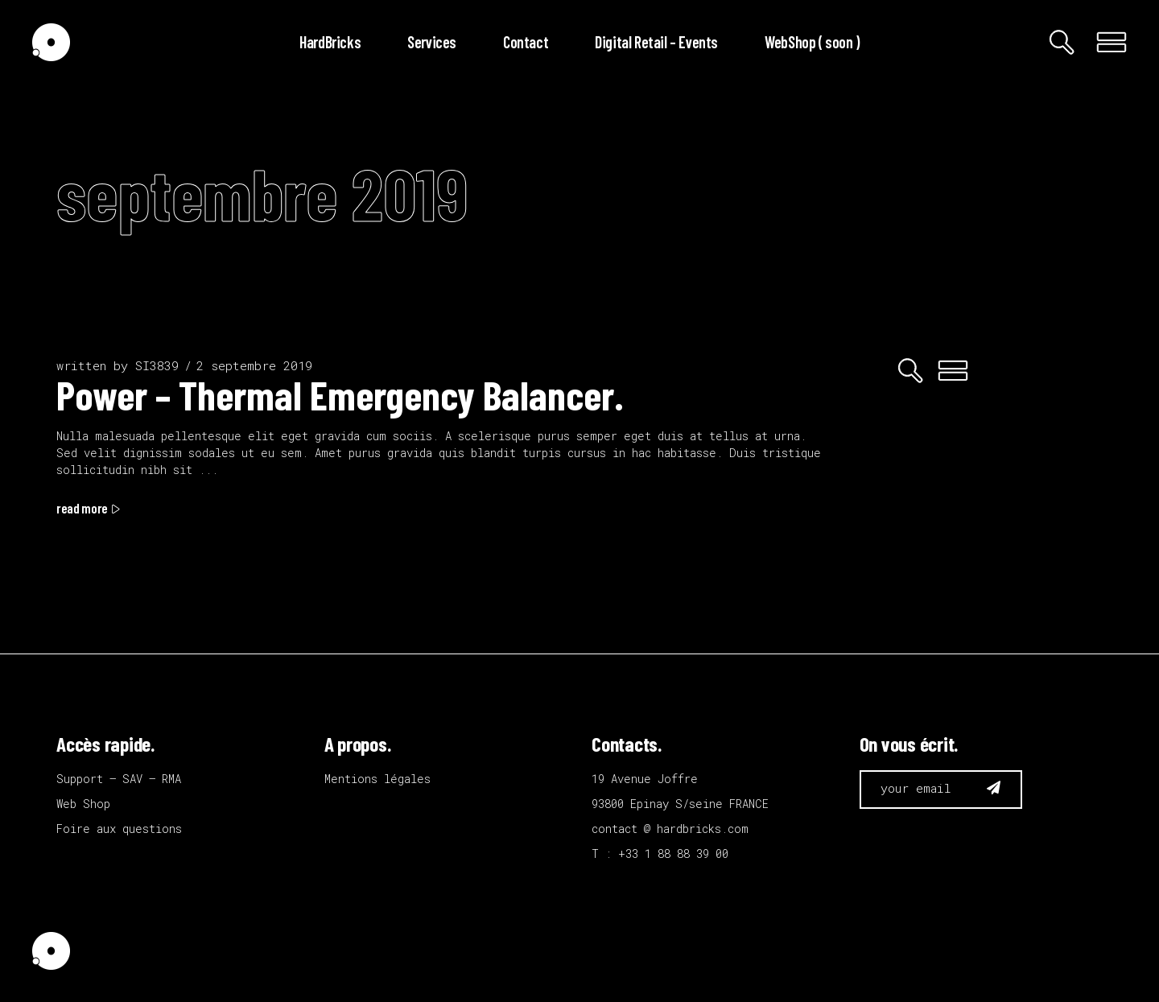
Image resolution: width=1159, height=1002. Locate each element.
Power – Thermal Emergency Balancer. (340, 394)
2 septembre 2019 (254, 365)
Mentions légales (377, 778)
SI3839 (157, 365)
